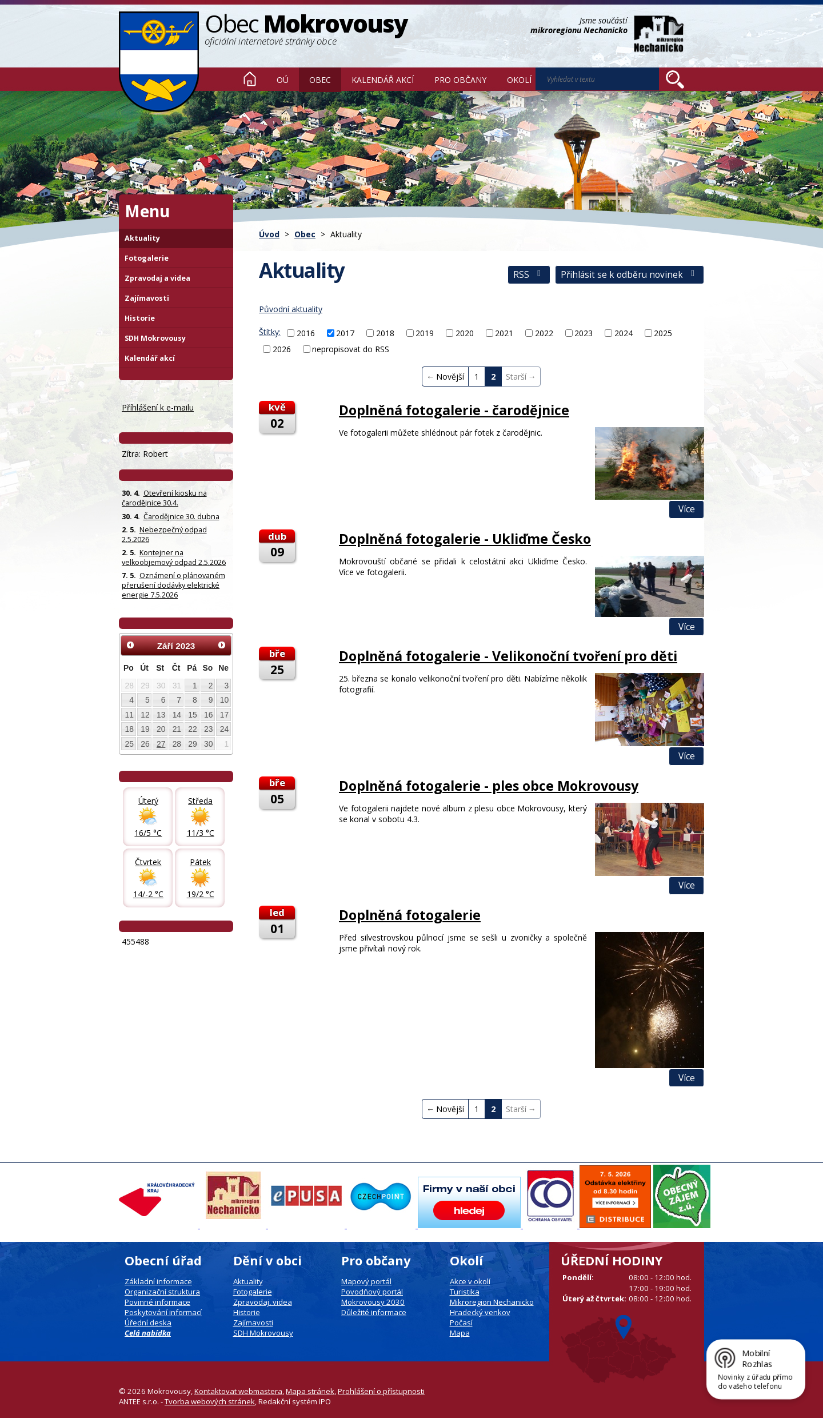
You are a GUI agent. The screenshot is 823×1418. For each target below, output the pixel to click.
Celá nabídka (148, 1333)
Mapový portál (366, 1281)
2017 (345, 333)
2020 (465, 333)
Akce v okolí (470, 1281)
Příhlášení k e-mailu (158, 407)
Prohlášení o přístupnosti (381, 1391)
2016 (306, 333)
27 (161, 743)
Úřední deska (148, 1322)
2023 (583, 333)
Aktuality (142, 238)
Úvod (249, 78)
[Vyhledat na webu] (675, 79)
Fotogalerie (147, 258)
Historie (140, 318)
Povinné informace (157, 1302)
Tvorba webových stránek (210, 1401)
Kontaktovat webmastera (238, 1391)
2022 (544, 333)
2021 (504, 333)
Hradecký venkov (480, 1312)
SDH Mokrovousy (155, 338)
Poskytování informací (163, 1312)
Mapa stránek (310, 1391)
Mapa (460, 1333)
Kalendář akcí (382, 79)
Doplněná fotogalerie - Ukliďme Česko (465, 538)
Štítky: (270, 331)
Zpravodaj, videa (262, 1302)
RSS (529, 275)
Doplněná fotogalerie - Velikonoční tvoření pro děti (508, 656)
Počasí (461, 1322)
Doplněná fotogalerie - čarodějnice (454, 410)
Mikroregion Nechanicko (492, 1302)
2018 (385, 333)
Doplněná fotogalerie (410, 915)
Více (686, 509)
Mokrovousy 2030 (373, 1302)
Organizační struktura (162, 1291)
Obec (320, 79)
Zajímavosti (147, 298)
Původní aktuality (290, 309)
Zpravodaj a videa (157, 278)
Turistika (465, 1291)
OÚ (283, 79)
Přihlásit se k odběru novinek (629, 275)
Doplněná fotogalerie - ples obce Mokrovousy (488, 785)
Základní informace (158, 1281)
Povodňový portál (372, 1291)
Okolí (519, 79)
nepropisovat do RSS (350, 349)
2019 (425, 333)
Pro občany (460, 79)
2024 (623, 333)
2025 (663, 333)
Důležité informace (373, 1312)
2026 (282, 349)
